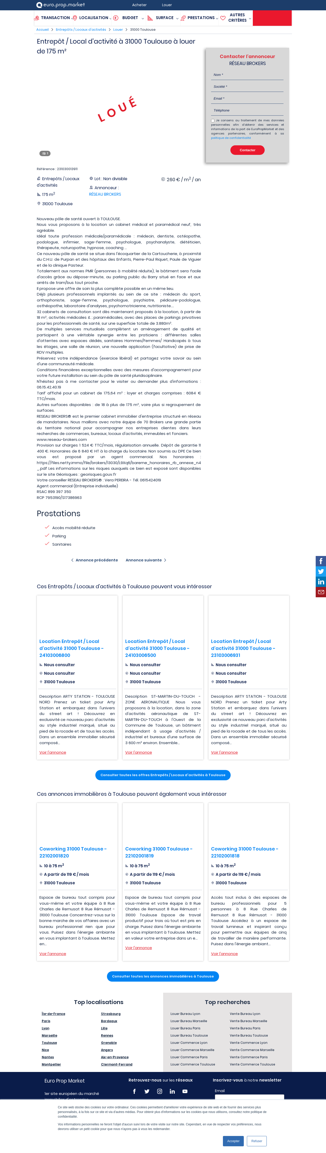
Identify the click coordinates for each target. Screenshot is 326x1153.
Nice (45, 1050)
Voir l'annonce (52, 752)
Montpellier (51, 1064)
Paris (46, 1021)
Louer (118, 29)
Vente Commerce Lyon (249, 1042)
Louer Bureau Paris (185, 1028)
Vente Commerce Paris (249, 1057)
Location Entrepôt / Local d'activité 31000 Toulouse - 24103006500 (157, 648)
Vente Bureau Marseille (248, 1021)
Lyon (45, 1028)
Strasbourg (111, 1014)
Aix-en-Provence (115, 1057)
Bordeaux (109, 1021)
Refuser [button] (256, 1141)
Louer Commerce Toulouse (193, 1064)
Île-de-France (53, 1014)
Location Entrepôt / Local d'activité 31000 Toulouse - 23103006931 (243, 648)
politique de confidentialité (231, 138)
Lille (104, 1028)
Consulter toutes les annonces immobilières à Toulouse (163, 976)
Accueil (42, 29)
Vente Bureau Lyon (245, 1014)
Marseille (49, 1035)
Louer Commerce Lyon (189, 1042)
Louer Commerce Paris (189, 1057)
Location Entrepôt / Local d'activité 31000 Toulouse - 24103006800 (71, 648)
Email (220, 1090)
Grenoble (109, 1042)
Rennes (107, 1035)
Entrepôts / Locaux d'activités (81, 29)
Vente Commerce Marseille (252, 1050)
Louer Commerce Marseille (192, 1050)
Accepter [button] (233, 1141)
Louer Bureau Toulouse (189, 1035)
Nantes (48, 1057)
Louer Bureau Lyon (185, 1014)
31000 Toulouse (143, 29)
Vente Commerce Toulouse (252, 1064)
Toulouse (49, 1042)
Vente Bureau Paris (245, 1028)
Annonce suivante (144, 560)
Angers (107, 1050)
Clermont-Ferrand (116, 1064)
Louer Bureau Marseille (189, 1021)
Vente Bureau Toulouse (249, 1035)
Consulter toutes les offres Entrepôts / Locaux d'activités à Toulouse (163, 775)
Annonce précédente (97, 560)
